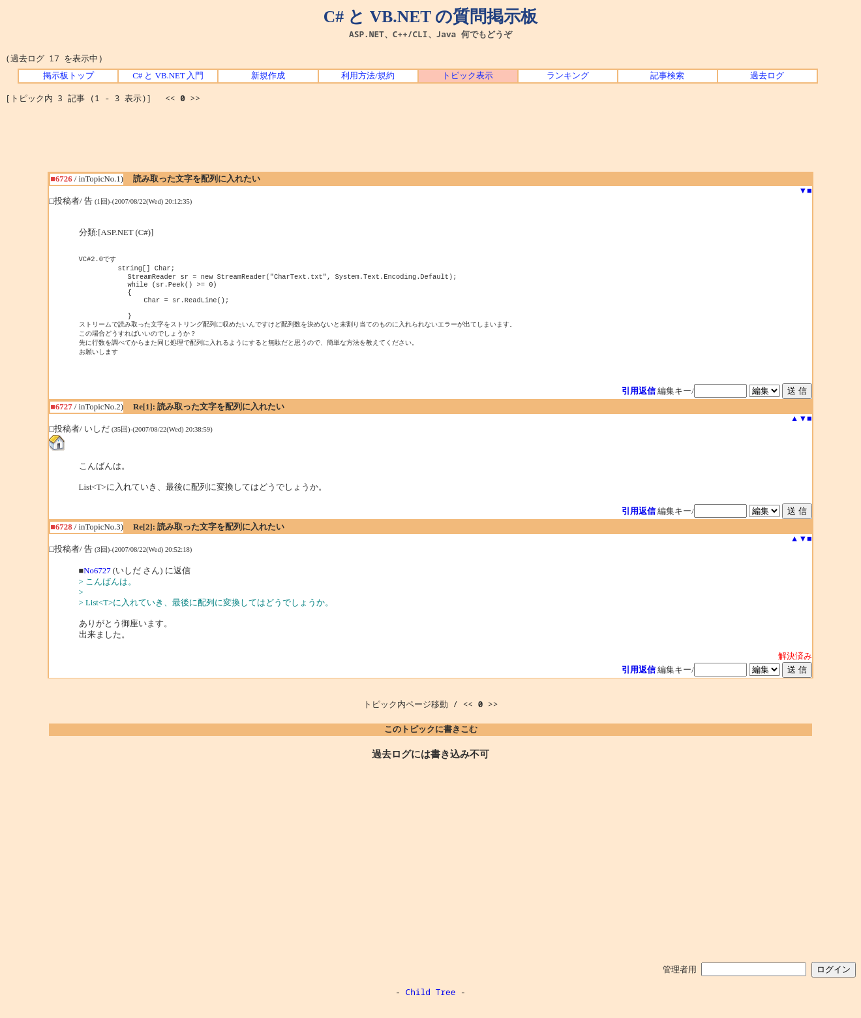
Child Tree (431, 1004)
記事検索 (667, 75)
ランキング (568, 75)
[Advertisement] (430, 142)
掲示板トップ (68, 75)
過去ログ (767, 75)
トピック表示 (467, 75)
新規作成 (268, 75)
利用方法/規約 (368, 75)
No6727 (96, 582)
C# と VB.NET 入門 (168, 75)
